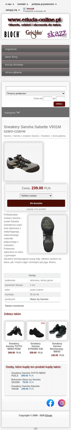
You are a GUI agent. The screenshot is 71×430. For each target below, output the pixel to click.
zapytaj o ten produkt (36, 209)
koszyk (30, 8)
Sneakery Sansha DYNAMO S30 (35, 346)
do (54, 98)
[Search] (36, 88)
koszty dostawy (14, 64)
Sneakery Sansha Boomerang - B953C (57, 347)
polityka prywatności (43, 4)
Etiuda (48, 415)
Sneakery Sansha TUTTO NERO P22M (14, 346)
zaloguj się (11, 10)
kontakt (22, 4)
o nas (8, 4)
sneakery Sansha (31, 136)
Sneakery (45, 136)
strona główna (13, 72)
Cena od (38, 98)
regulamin (11, 49)
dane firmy (11, 56)
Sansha (7, 136)
